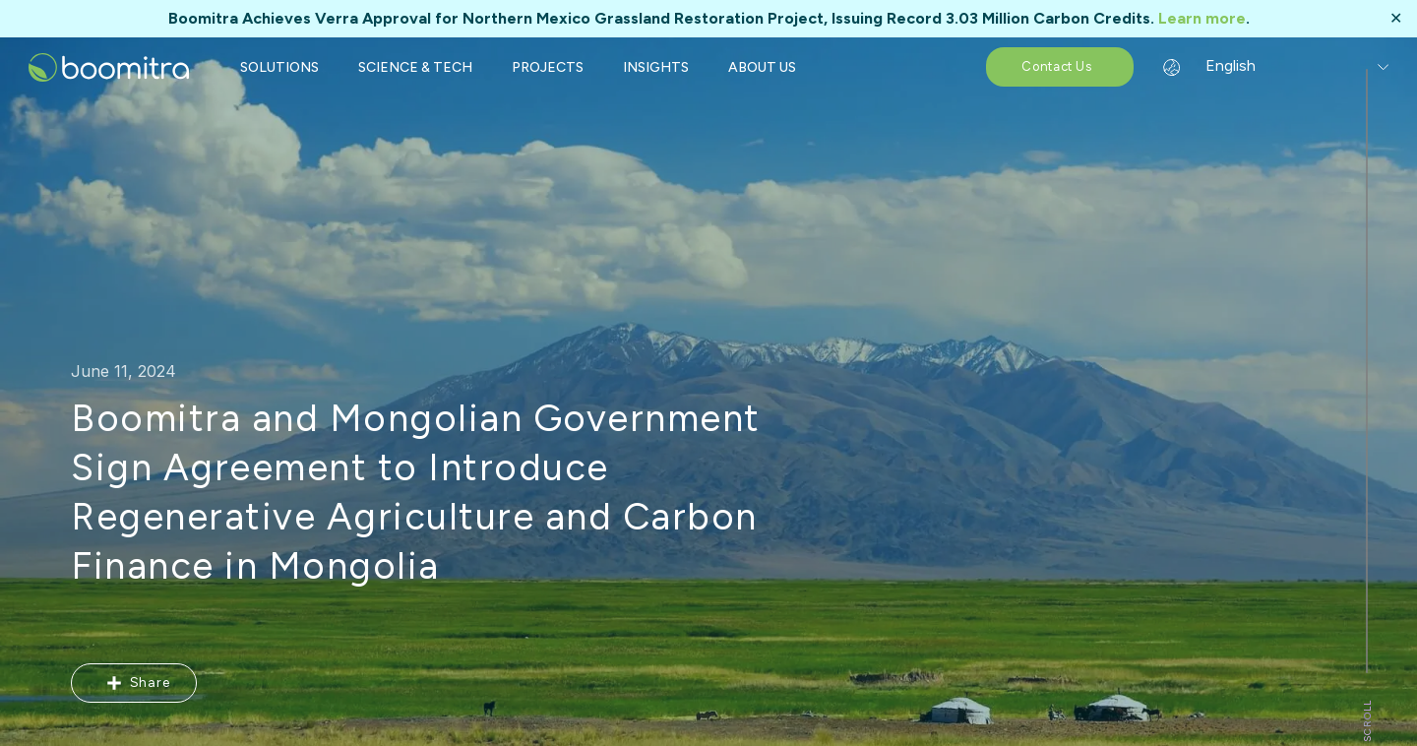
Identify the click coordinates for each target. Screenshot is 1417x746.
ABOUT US (762, 67)
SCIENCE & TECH (415, 67)
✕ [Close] (1395, 19)
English (1217, 65)
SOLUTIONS (279, 67)
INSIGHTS (656, 67)
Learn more (1202, 18)
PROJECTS (548, 67)
